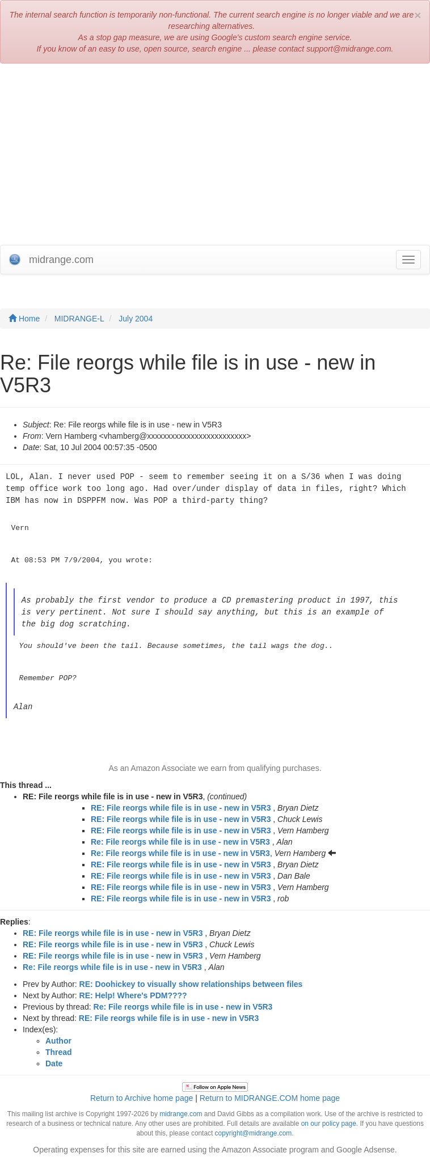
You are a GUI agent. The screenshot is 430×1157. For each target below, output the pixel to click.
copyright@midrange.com (253, 1129)
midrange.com (180, 1110)
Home (24, 318)
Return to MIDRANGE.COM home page (270, 1094)
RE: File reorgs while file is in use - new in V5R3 (181, 803)
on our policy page (328, 1120)
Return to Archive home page (141, 1094)
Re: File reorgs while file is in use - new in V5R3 (180, 837)
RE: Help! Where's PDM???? (133, 991)
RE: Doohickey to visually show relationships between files (191, 980)
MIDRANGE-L (79, 318)
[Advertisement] (215, 154)
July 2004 (136, 318)
